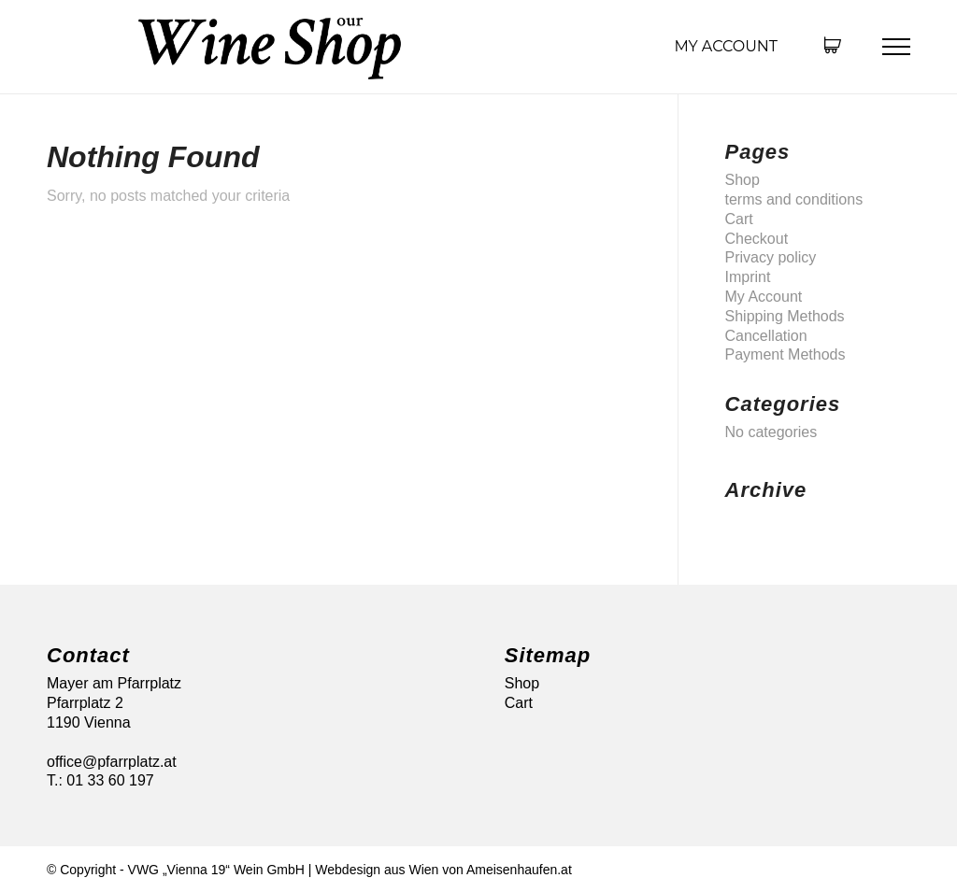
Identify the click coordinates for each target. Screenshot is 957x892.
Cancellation (766, 336)
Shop (742, 180)
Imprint (748, 277)
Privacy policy (771, 257)
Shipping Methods (785, 316)
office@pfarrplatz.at (112, 762)
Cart (739, 219)
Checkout (757, 239)
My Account (726, 46)
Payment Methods (785, 354)
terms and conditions (794, 199)
